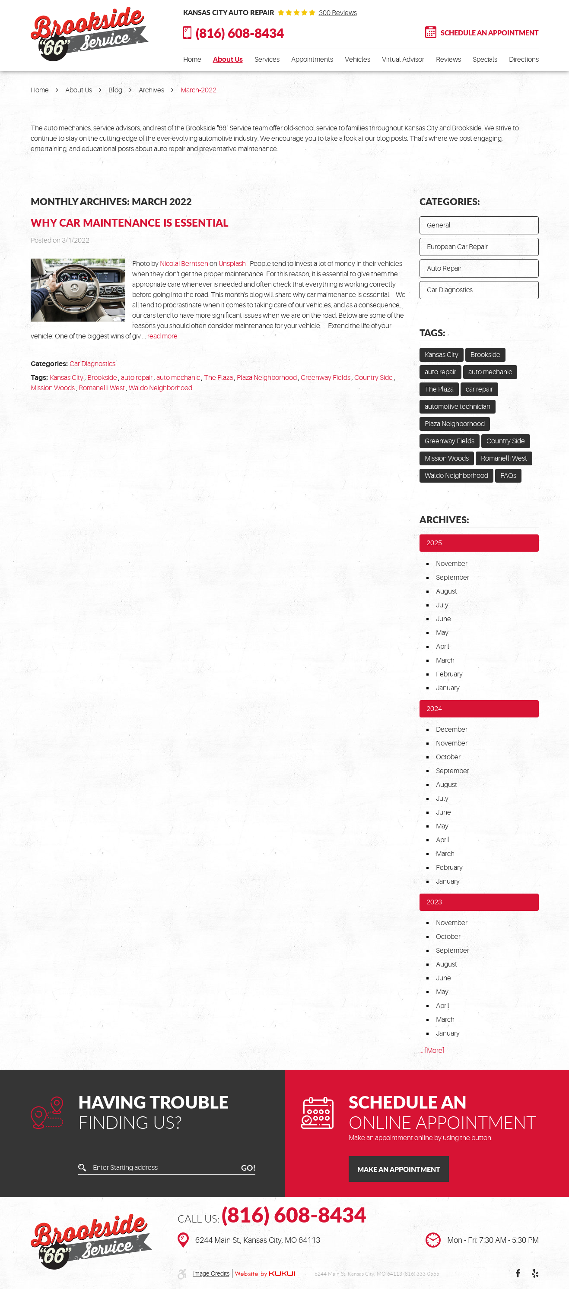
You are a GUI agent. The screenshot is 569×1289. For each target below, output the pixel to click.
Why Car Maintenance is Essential (130, 222)
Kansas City (66, 378)
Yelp (535, 1273)
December (451, 729)
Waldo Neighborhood (160, 388)
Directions (524, 59)
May (442, 633)
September (452, 577)
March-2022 (198, 90)
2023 (434, 902)
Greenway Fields (325, 378)
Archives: (444, 519)
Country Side (373, 378)
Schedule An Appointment (490, 33)
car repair (479, 389)
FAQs (508, 476)
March (445, 660)
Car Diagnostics (92, 364)
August (446, 591)
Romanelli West (102, 388)
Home (192, 59)
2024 (434, 709)
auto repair (137, 378)
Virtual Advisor (403, 59)
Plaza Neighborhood (267, 378)
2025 (434, 543)
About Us (228, 59)
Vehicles (357, 59)
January (448, 688)
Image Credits (211, 1273)
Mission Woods (53, 388)
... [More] (432, 1051)
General (439, 225)
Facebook (518, 1273)
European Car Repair (457, 247)
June (443, 619)
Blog (115, 90)
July (442, 605)
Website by (265, 1273)
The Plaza (218, 378)
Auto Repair (444, 268)
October (448, 757)
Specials (485, 59)
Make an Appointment (398, 1169)
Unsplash (232, 264)
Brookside (102, 378)
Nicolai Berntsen (184, 264)
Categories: (450, 201)
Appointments (312, 59)
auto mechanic (178, 378)
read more (162, 336)
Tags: (432, 332)
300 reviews (338, 12)
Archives (151, 90)
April (442, 647)
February (449, 674)
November (451, 564)
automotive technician (457, 407)
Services (267, 59)
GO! (248, 1168)
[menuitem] (192, 59)
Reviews (448, 59)
